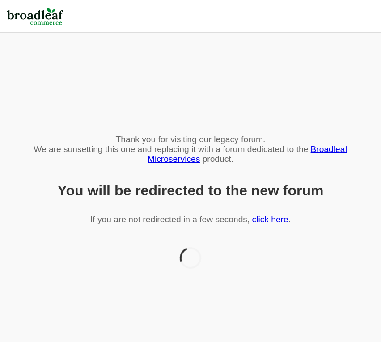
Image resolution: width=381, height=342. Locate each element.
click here (270, 219)
